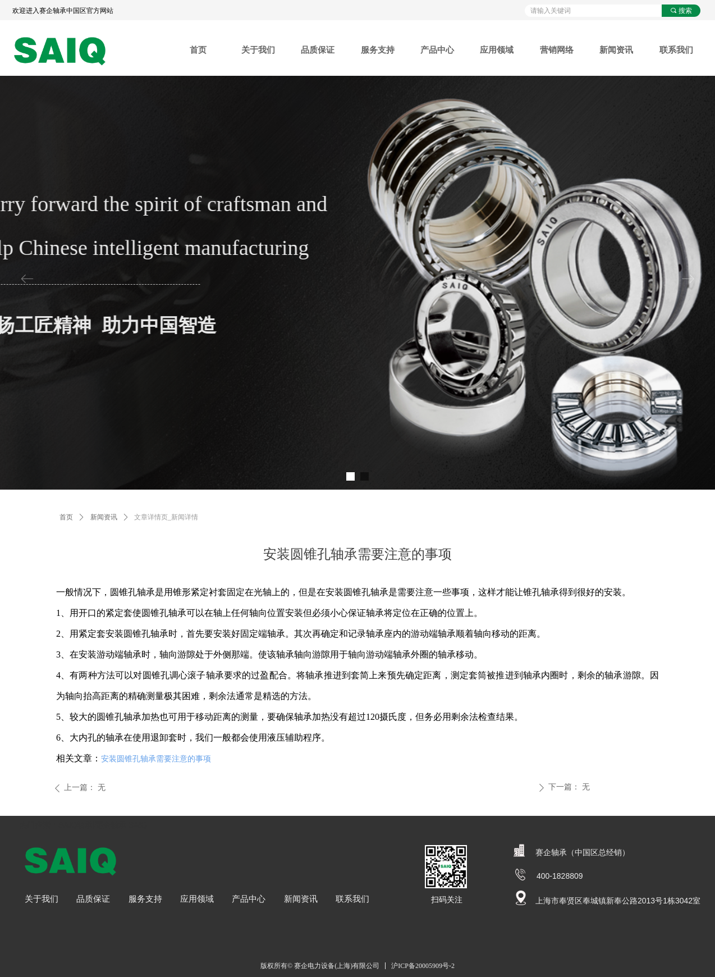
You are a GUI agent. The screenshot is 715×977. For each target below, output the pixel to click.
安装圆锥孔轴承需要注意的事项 (156, 759)
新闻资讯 (103, 517)
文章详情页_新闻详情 (166, 517)
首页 (66, 517)
